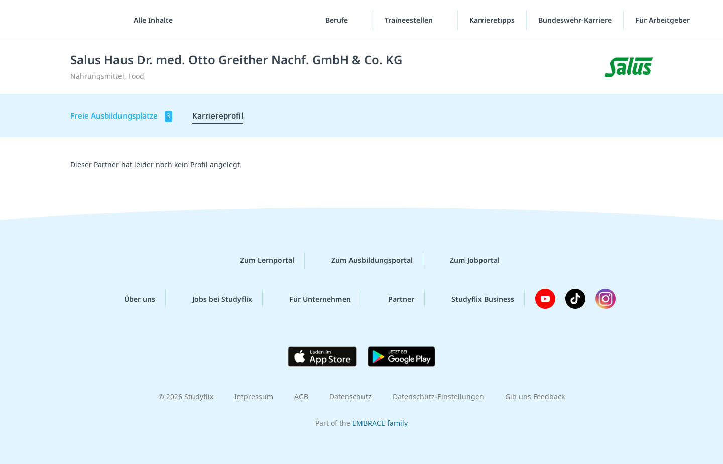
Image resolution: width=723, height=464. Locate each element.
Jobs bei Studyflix (214, 299)
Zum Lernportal (259, 260)
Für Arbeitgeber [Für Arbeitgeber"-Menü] (663, 20)
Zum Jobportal (467, 260)
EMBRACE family (380, 423)
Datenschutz (350, 396)
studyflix (67, 20)
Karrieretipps (492, 20)
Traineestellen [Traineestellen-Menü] (410, 20)
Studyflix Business (474, 299)
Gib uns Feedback (535, 396)
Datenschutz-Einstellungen (438, 396)
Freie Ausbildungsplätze (121, 116)
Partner (393, 299)
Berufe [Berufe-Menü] (337, 20)
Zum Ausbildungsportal (364, 260)
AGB (301, 396)
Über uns (131, 299)
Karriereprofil (217, 115)
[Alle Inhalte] (149, 20)
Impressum (253, 396)
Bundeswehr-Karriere (575, 20)
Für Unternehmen (312, 299)
